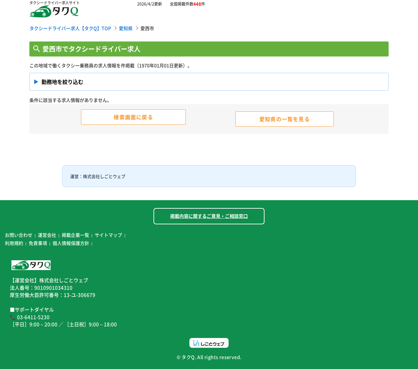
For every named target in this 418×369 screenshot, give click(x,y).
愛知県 (126, 28)
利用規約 (14, 243)
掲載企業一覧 (75, 235)
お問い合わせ (18, 235)
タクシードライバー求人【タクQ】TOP (70, 28)
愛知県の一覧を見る (284, 119)
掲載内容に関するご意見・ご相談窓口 (209, 216)
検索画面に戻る (133, 117)
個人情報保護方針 (71, 243)
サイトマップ (108, 235)
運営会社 (47, 235)
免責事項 (38, 243)
